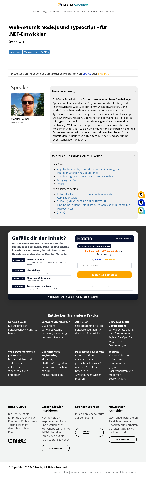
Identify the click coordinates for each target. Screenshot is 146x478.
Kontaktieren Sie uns (125, 472)
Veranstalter (61, 472)
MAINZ (86, 73)
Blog (44, 11)
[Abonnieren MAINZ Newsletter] (93, 260)
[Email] (104, 265)
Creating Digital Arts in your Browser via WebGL (85, 176)
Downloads (54, 11)
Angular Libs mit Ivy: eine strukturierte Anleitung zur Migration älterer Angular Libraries (88, 171)
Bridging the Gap (67, 180)
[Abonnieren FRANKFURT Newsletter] (103, 260)
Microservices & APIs (36, 52)
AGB (107, 472)
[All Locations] (141, 210)
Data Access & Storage (89, 351)
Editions (110, 11)
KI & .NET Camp (95, 11)
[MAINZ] (141, 203)
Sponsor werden (86, 432)
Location (36, 11)
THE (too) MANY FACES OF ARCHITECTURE (82, 201)
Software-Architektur (56, 322)
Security (114, 351)
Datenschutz (78, 472)
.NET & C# (81, 322)
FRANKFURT (105, 73)
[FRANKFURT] (141, 196)
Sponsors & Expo (71, 11)
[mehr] (61, 183)
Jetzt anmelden (55, 448)
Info (83, 11)
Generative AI (17, 322)
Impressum (95, 472)
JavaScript (15, 52)
